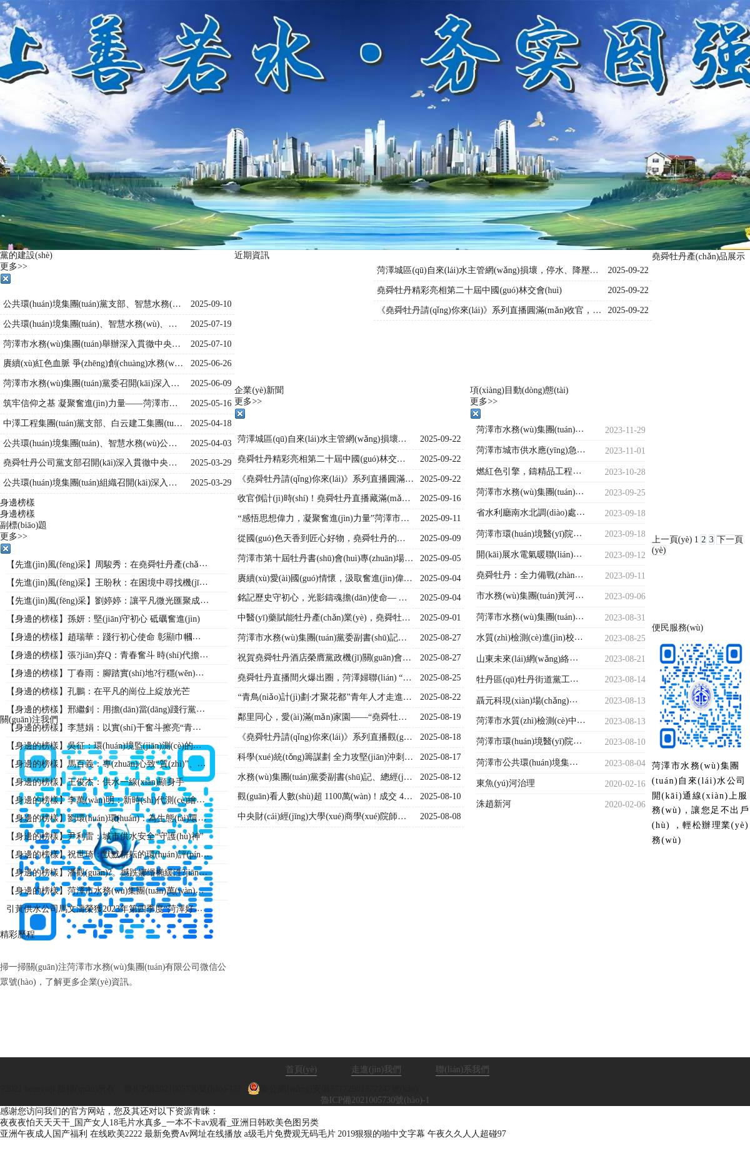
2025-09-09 (440, 538)
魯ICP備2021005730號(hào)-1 (375, 1100)
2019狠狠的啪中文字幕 (381, 1134)
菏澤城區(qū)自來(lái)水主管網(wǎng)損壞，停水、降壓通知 (489, 270)
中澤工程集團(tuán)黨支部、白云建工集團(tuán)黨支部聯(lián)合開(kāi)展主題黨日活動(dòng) (93, 423)
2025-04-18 (211, 423)
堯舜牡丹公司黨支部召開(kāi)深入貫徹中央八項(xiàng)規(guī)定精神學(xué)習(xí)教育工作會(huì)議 (93, 462)
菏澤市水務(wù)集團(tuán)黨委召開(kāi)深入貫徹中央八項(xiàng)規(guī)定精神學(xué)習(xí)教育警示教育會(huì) (93, 383)
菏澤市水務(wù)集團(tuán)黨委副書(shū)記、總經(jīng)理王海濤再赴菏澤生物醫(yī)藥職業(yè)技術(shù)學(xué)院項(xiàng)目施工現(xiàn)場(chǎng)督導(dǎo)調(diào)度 (326, 637)
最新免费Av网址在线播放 (193, 1134)
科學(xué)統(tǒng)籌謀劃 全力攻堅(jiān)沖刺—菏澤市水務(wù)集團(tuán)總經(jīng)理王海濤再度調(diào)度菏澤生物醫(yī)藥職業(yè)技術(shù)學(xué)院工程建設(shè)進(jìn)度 (326, 757)
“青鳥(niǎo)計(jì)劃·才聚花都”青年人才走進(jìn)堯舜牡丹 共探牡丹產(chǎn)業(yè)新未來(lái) (326, 697)
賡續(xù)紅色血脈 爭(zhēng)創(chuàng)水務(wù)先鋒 (93, 363)
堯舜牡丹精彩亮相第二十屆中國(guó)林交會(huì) (469, 290)
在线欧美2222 (116, 1134)
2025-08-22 (440, 697)
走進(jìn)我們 (376, 1069)
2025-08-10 (440, 796)
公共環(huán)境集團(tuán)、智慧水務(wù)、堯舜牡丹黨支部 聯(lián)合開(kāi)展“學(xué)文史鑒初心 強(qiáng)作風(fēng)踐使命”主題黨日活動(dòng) (93, 324)
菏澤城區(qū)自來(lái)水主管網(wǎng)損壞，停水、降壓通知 (326, 439)
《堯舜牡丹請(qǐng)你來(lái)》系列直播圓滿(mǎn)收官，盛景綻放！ (326, 479)
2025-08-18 (440, 737)
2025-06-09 (211, 383)
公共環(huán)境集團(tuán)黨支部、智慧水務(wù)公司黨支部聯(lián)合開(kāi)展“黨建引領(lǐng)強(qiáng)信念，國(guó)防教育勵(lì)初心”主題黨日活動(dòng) (93, 304)
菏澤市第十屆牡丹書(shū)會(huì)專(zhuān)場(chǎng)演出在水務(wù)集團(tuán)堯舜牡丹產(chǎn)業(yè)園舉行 (326, 558)
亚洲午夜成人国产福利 (44, 1134)
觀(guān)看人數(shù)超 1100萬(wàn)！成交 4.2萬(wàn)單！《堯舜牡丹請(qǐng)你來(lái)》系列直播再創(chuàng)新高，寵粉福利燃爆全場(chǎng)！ (326, 796)
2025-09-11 (441, 518)
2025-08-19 (440, 717)
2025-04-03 (211, 443)
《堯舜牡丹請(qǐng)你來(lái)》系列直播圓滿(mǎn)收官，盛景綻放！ (489, 310)
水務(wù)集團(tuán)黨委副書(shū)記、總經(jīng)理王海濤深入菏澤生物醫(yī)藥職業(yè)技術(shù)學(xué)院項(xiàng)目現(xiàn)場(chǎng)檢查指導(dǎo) (326, 777)
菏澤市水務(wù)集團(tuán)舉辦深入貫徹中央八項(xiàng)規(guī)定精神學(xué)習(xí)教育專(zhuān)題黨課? (93, 344)
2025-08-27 (440, 637)
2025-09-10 (211, 304)
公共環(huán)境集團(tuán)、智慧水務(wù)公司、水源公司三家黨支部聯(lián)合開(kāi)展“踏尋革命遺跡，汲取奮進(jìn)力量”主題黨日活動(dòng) (93, 443)
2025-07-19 (211, 324)
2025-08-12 (440, 777)
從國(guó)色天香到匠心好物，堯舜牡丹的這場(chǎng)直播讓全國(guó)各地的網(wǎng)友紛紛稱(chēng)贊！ (326, 538)
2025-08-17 (440, 757)
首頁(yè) (302, 1069)
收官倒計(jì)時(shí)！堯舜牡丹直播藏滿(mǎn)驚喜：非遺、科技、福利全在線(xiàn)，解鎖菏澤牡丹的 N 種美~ (326, 498)
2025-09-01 (440, 617)
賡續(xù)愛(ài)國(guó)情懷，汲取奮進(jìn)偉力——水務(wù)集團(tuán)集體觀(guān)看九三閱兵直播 (326, 578)
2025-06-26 (211, 363)
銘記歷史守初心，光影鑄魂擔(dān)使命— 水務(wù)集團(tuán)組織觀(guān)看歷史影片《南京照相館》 (326, 597)
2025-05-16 (211, 403)
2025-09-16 (440, 498)
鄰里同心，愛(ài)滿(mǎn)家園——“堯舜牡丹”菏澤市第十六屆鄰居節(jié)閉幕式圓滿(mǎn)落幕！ (326, 717)
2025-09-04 (440, 578)
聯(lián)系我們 (462, 1069)
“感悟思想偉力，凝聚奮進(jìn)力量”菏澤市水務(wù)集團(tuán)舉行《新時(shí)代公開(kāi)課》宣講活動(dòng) (326, 518)
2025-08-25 (440, 677)
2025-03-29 (211, 462)
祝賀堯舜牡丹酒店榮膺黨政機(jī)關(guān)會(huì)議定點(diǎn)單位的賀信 (326, 657)
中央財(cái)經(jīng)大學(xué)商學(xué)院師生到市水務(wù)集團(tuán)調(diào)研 (326, 816)
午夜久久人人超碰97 (467, 1134)
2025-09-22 (628, 270)
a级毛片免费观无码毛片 (290, 1134)
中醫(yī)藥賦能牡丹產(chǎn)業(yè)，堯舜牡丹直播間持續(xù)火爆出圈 (326, 617)
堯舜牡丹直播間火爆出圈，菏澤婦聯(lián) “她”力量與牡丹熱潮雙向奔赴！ (326, 677)
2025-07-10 (211, 344)
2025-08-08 (440, 816)
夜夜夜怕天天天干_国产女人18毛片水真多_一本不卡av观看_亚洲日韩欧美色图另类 (159, 1122)
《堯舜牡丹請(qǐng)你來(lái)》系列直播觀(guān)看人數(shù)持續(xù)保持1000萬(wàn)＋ (326, 737)
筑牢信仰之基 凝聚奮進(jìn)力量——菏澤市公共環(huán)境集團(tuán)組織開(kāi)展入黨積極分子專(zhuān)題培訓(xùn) (93, 403)
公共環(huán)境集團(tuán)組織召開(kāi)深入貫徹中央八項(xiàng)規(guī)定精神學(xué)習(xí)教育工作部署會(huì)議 (93, 482)
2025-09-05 (440, 558)
